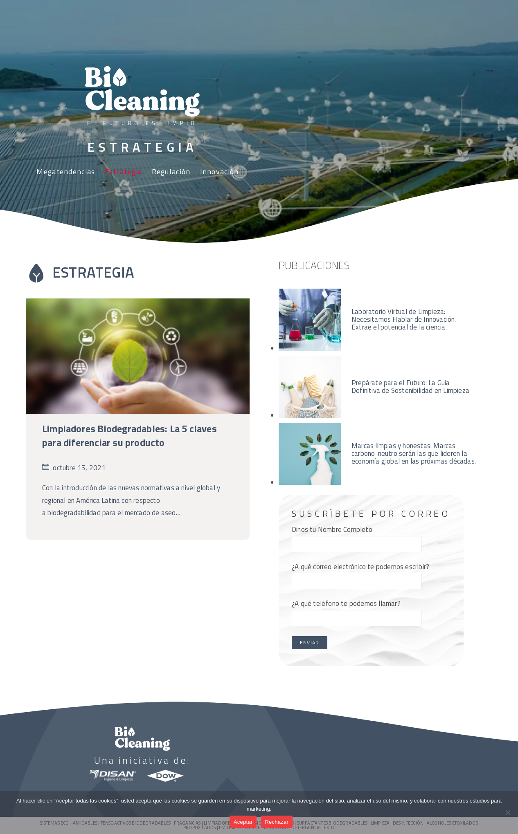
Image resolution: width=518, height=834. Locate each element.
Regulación (171, 171)
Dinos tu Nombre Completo (356, 536)
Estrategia (123, 171)
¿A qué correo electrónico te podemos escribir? (360, 573)
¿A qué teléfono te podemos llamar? (356, 610)
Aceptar (243, 822)
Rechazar (276, 822)
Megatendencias (65, 171)
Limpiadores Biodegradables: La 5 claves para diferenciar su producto (129, 435)
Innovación (219, 171)
